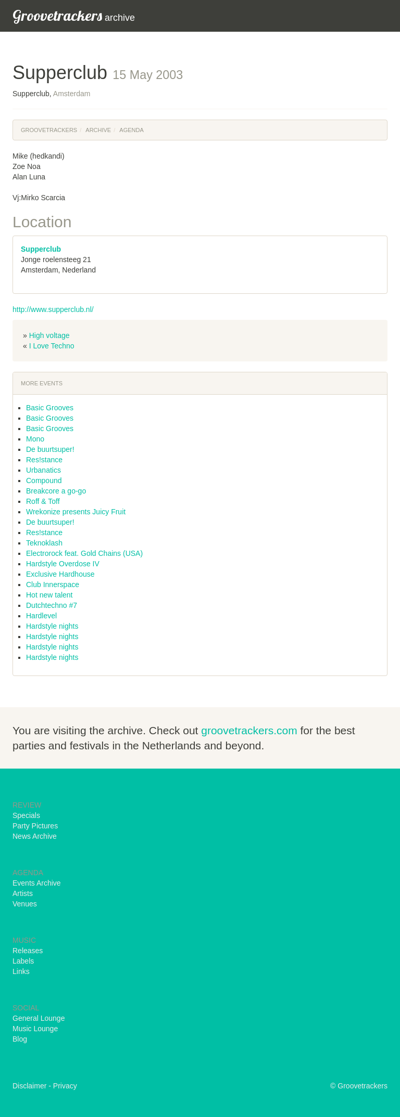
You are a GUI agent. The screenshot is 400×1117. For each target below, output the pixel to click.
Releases (27, 950)
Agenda (131, 130)
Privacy (65, 1086)
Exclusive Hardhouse (60, 574)
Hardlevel (41, 616)
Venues (24, 904)
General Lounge (38, 1018)
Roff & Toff (43, 501)
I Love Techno (51, 346)
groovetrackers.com (249, 730)
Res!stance (44, 460)
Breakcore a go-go (56, 491)
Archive (98, 130)
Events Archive (36, 883)
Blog (19, 1039)
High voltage (49, 335)
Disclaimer (29, 1086)
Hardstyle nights (52, 626)
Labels (23, 961)
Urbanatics (43, 470)
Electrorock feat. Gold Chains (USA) (84, 553)
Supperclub (41, 249)
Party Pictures (35, 826)
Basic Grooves (49, 408)
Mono (35, 439)
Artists (22, 893)
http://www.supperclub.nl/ (53, 309)
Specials (26, 815)
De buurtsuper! (50, 449)
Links (21, 971)
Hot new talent (49, 595)
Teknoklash (44, 543)
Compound (44, 480)
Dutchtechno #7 (51, 605)
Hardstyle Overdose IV (62, 564)
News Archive (34, 836)
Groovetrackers (49, 130)
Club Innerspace (52, 584)
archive (73, 15)
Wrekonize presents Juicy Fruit (76, 512)
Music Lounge (35, 1028)
